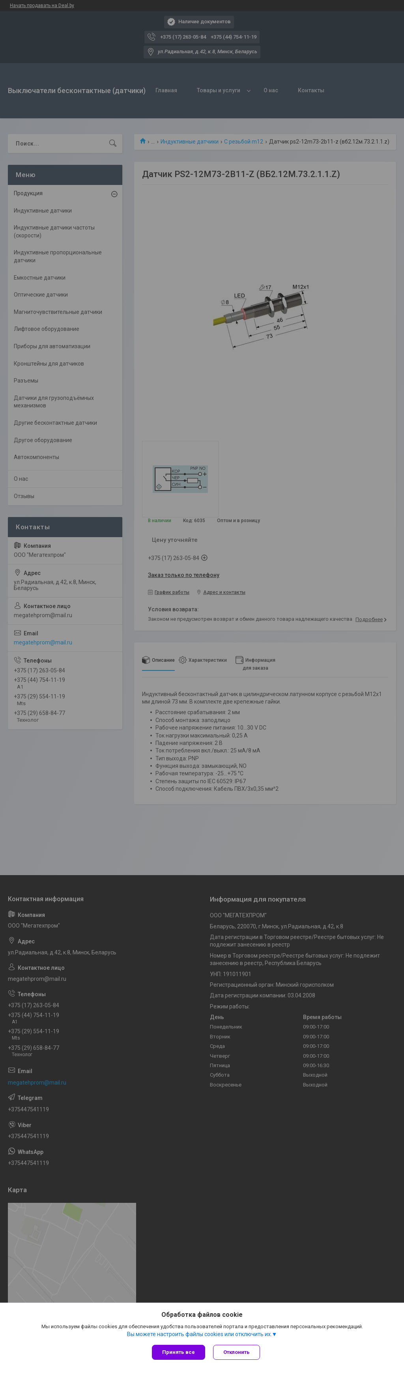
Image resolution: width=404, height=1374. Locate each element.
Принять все (178, 1352)
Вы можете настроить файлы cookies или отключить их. (199, 1334)
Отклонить (236, 1352)
